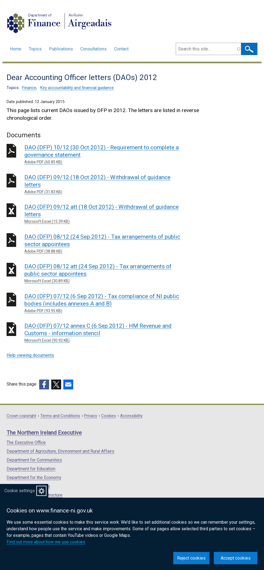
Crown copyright (21, 416)
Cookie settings (19, 490)
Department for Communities (34, 460)
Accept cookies (236, 558)
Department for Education (31, 468)
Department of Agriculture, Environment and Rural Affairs (60, 451)
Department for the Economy (34, 477)
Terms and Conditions (60, 416)
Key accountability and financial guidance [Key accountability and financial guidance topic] (77, 87)
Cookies (108, 416)
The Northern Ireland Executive (44, 432)
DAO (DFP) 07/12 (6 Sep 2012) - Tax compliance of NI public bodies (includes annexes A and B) (103, 303)
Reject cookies (191, 558)
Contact (121, 49)
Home (15, 49)
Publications (61, 49)
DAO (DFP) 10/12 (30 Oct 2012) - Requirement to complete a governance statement (103, 154)
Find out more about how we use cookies (46, 542)
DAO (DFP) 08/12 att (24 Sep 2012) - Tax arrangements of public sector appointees (103, 273)
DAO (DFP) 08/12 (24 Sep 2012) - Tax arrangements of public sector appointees (103, 243)
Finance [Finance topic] (29, 87)
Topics (35, 49)
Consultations (93, 49)
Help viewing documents (30, 355)
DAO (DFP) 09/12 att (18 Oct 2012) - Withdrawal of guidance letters (103, 214)
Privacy (90, 416)
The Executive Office (26, 442)
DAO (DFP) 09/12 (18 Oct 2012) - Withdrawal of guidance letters (103, 184)
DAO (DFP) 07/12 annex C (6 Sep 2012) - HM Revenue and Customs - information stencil (103, 333)
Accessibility (131, 416)
